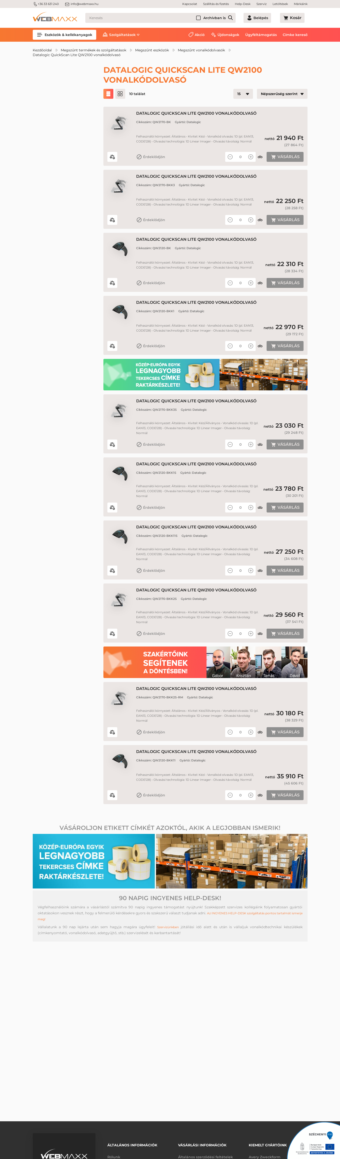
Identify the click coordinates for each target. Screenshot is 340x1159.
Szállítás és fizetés (216, 4)
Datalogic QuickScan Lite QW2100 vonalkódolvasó (77, 55)
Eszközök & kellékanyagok (64, 35)
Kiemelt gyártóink (268, 1143)
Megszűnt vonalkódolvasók (201, 50)
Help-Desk (242, 4)
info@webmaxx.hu (81, 3)
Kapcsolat (189, 4)
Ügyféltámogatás (261, 35)
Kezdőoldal (42, 50)
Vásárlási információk (202, 1143)
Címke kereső (295, 35)
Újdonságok (228, 35)
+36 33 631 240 (46, 3)
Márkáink (301, 4)
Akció (200, 35)
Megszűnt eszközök (152, 50)
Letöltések (280, 4)
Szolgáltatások (122, 35)
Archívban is (232, 18)
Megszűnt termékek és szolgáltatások (93, 50)
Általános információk (132, 1143)
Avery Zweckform (264, 1153)
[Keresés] (169, 18)
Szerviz (261, 4)
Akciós (50, 112)
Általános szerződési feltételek (205, 1153)
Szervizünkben (168, 974)
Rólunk (113, 1153)
